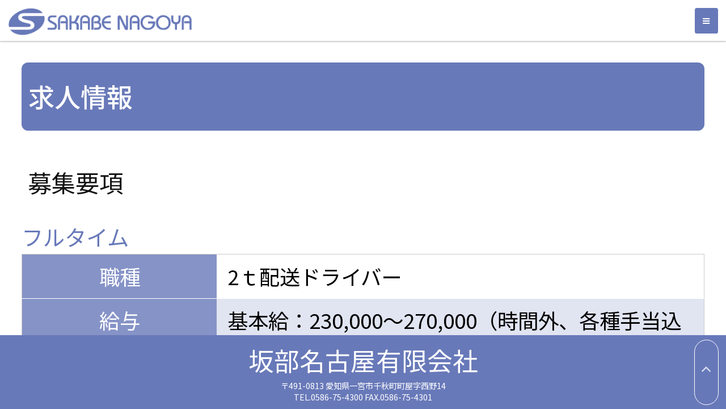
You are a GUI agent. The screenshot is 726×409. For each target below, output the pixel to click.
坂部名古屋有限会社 (297, 21)
